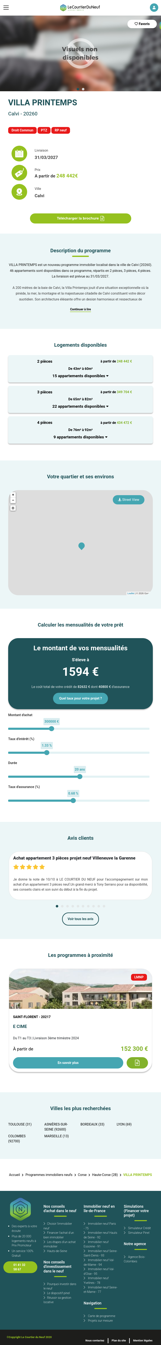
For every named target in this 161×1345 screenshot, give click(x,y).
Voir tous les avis (80, 919)
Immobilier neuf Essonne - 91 (96, 1244)
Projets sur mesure (98, 1321)
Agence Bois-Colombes (134, 1259)
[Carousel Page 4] (72, 906)
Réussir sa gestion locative (57, 1300)
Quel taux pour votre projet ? (80, 698)
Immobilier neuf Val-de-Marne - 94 (99, 1262)
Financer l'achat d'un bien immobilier (59, 1235)
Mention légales (142, 1340)
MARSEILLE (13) (56, 1136)
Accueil (14, 1174)
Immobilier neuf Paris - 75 (100, 1226)
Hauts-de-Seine (55, 1251)
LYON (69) (124, 1124)
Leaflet (130, 593)
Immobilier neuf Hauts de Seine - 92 (100, 1235)
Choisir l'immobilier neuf (58, 1226)
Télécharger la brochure (80, 218)
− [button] (13, 500)
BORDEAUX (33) (92, 1124)
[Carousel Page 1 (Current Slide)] (78, 89)
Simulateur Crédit (137, 1228)
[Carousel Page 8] (93, 906)
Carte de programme (99, 1316)
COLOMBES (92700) (17, 1139)
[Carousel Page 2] (83, 89)
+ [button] (13, 494)
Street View (128, 499)
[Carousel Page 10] (104, 906)
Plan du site (119, 1340)
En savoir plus (68, 1062)
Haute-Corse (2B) (105, 1174)
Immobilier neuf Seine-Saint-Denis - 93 (100, 1253)
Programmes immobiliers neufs (48, 1174)
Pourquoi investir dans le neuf (60, 1286)
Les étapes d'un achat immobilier (60, 1244)
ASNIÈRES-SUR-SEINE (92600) (56, 1127)
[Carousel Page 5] (78, 906)
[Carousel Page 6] (83, 906)
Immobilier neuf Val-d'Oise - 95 (99, 1271)
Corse (82, 1174)
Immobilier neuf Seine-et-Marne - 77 (100, 1289)
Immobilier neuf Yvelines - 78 (96, 1280)
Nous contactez (95, 1340)
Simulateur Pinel (136, 1233)
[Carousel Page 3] (67, 906)
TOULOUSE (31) (20, 1124)
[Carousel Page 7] (88, 906)
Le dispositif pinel (57, 1293)
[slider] (51, 728)
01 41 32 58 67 (19, 1267)
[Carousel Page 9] (98, 906)
